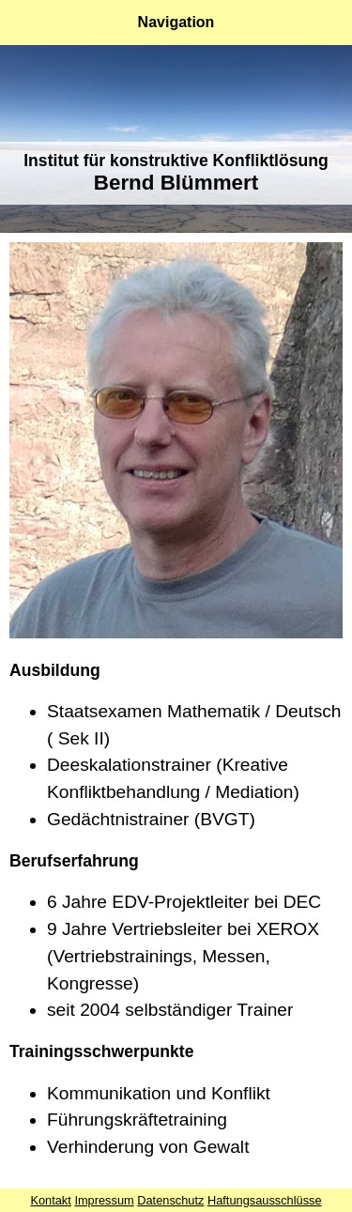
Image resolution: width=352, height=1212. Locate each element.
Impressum (103, 1200)
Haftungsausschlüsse (264, 1200)
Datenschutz (170, 1200)
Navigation (176, 22)
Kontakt (50, 1200)
